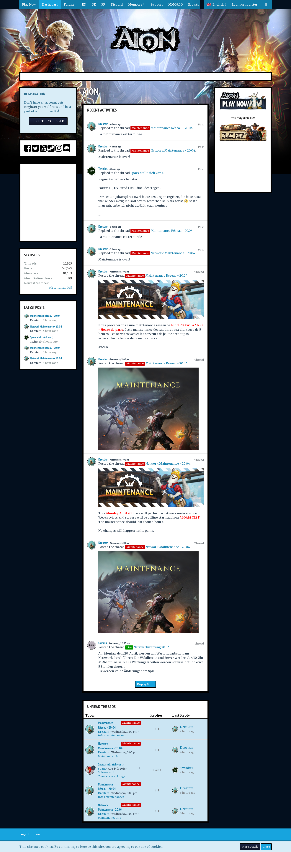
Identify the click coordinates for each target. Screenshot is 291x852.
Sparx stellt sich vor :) (41, 337)
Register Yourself (48, 121)
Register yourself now (41, 107)
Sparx (102, 768)
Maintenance (131, 722)
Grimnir (102, 643)
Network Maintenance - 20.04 (46, 326)
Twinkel (35, 341)
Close (266, 846)
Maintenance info (109, 817)
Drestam (35, 320)
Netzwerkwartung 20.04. (152, 647)
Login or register (244, 4)
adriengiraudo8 (60, 287)
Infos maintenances (111, 735)
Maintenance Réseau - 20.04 (45, 316)
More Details (250, 846)
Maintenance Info (109, 756)
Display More (145, 684)
